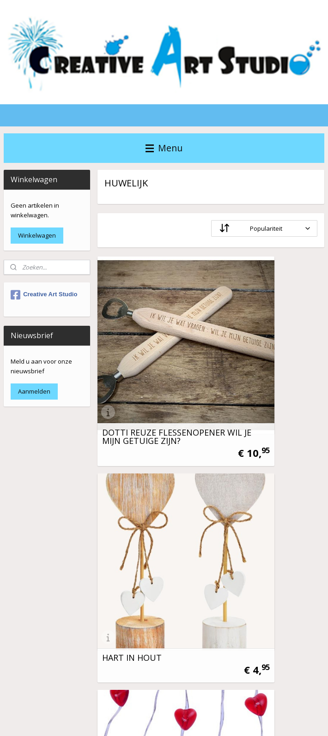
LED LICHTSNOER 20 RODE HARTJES (142, 518)
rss (220, 719)
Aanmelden (34, 391)
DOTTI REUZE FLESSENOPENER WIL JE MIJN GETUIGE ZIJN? (148, 365)
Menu (164, 148)
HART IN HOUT (249, 374)
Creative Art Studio (44, 294)
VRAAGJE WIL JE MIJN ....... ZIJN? (150, 668)
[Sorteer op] (263, 229)
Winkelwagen (37, 235)
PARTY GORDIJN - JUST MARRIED (263, 518)
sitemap (201, 719)
